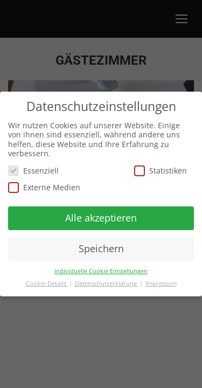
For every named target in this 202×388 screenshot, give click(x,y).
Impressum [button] (161, 283)
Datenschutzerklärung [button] (106, 283)
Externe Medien (44, 187)
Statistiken (160, 170)
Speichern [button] (101, 248)
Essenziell (33, 170)
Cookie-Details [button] (47, 283)
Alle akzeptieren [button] (101, 217)
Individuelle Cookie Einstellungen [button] (101, 271)
